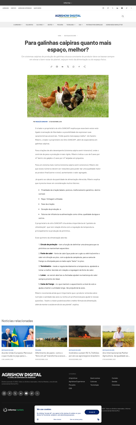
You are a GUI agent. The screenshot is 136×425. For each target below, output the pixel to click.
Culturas (39, 24)
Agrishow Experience (25, 8)
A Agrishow (17, 24)
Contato (13, 8)
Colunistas (29, 24)
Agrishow (6, 8)
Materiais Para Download (94, 24)
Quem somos (37, 8)
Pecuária (60, 24)
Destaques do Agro (70, 35)
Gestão (50, 24)
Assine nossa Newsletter (114, 24)
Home (59, 35)
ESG (80, 24)
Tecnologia (70, 24)
